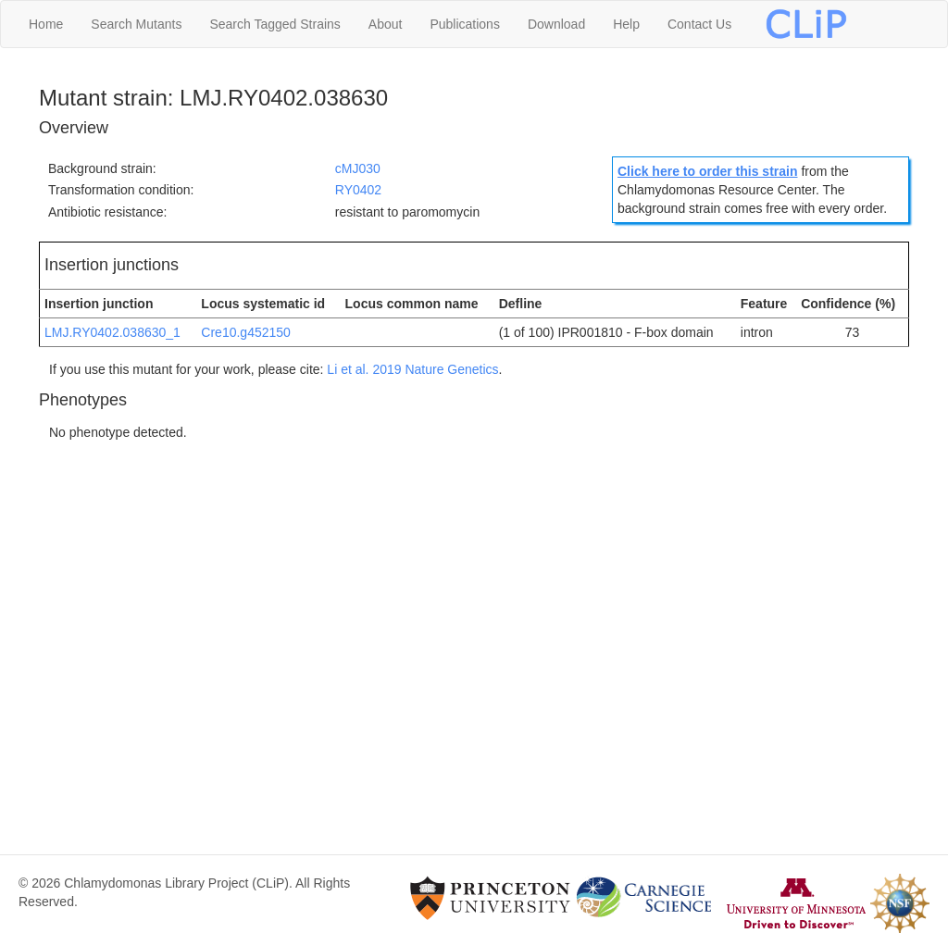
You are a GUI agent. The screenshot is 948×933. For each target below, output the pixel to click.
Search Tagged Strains (274, 24)
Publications (465, 24)
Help (626, 24)
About (385, 24)
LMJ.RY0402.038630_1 (112, 332)
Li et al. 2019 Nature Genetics (412, 369)
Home (46, 24)
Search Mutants (136, 24)
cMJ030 (357, 168)
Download (556, 24)
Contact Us (699, 24)
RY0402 (358, 189)
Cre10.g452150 (246, 332)
